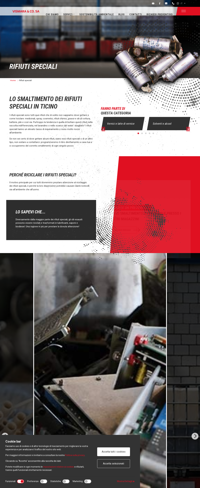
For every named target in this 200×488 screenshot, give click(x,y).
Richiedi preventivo (160, 14)
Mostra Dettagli (126, 481)
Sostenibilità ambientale (96, 14)
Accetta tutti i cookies (113, 451)
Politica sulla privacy (75, 455)
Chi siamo (52, 14)
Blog (121, 14)
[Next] (195, 436)
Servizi (69, 14)
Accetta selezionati (113, 463)
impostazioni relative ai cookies (58, 467)
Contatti (135, 14)
